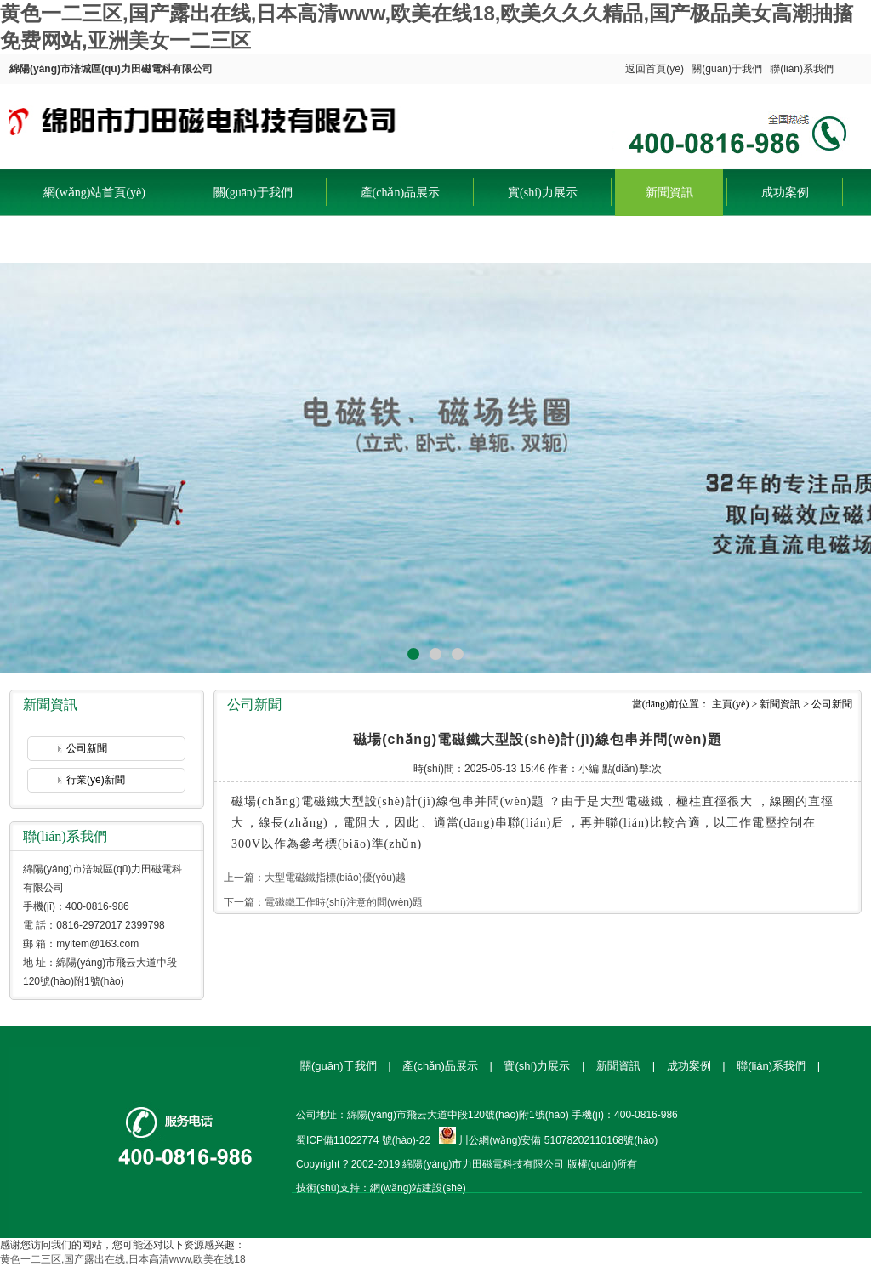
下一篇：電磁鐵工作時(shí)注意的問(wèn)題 (323, 902)
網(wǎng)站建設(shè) (417, 1188)
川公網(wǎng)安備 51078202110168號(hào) (558, 1140)
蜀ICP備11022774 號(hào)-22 (363, 1140)
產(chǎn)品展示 (401, 192)
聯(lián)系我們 (802, 69)
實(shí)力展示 (543, 192)
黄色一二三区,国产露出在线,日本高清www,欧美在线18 (123, 1259)
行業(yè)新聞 (95, 780)
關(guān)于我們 (727, 69)
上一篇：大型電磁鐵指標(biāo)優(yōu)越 (315, 877)
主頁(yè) (730, 704)
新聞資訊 (669, 192)
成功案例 (785, 192)
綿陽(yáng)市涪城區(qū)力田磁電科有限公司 (205, 123)
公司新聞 (86, 748)
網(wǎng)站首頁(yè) (94, 192)
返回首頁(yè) (654, 69)
